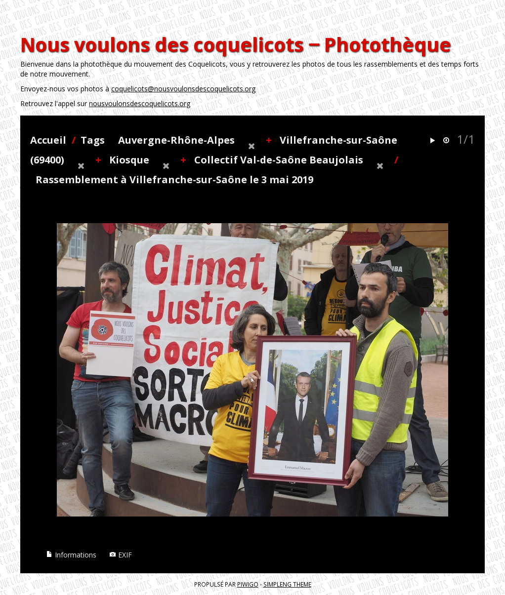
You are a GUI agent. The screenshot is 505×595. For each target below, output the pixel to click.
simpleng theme (287, 584)
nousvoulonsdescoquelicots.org (139, 103)
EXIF (120, 554)
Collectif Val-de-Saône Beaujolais (278, 159)
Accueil (48, 140)
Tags (93, 140)
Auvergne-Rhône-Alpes (176, 140)
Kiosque (129, 159)
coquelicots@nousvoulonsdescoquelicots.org (183, 88)
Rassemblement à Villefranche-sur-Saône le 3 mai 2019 (174, 179)
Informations (71, 554)
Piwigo (247, 584)
